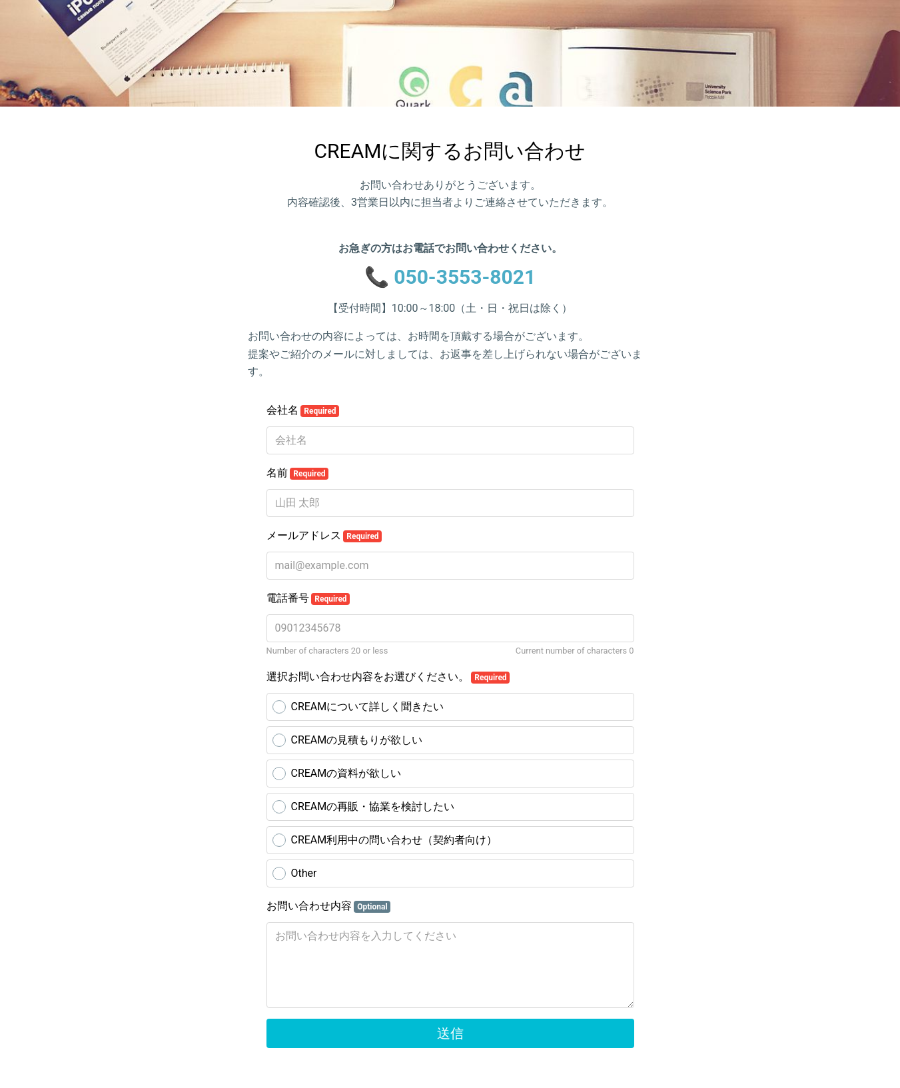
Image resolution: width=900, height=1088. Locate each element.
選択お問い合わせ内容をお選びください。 (388, 677)
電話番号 (308, 598)
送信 (450, 1033)
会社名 (303, 410)
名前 (297, 473)
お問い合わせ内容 (328, 906)
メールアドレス (324, 535)
